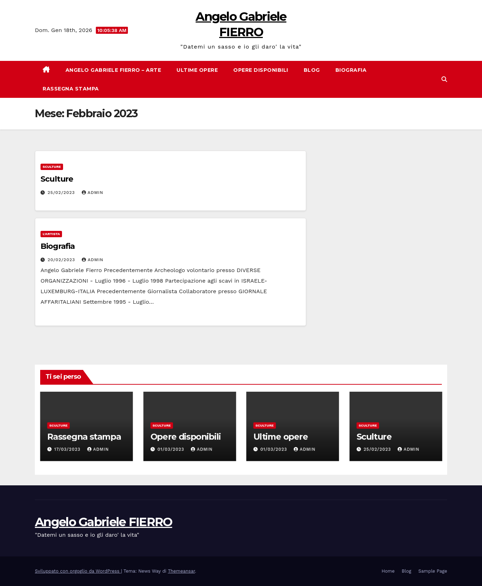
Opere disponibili (260, 70)
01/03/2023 (171, 449)
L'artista (51, 234)
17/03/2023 (68, 449)
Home (388, 571)
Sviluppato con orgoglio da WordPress (78, 571)
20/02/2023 (62, 259)
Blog (312, 70)
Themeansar (181, 571)
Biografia (351, 70)
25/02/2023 (62, 192)
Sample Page (432, 571)
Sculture (52, 167)
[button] (444, 79)
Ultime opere (197, 70)
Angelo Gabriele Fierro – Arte (113, 70)
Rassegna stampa (71, 89)
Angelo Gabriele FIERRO (103, 522)
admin (93, 192)
